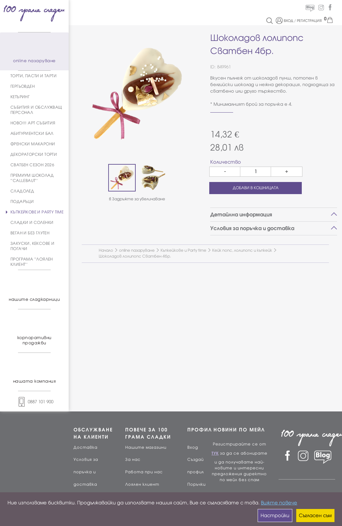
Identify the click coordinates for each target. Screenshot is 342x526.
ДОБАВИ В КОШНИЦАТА (256, 188)
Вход (192, 447)
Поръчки (196, 484)
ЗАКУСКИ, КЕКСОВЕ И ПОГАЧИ (32, 246)
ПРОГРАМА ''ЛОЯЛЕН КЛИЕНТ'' (31, 262)
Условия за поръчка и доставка (86, 472)
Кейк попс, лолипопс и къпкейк (242, 250)
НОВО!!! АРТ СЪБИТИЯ (33, 123)
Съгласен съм (315, 515)
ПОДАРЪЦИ (22, 201)
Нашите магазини (145, 447)
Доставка (85, 447)
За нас (133, 459)
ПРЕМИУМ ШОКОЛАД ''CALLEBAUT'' (32, 178)
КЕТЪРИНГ (19, 97)
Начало (106, 250)
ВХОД (288, 21)
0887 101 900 (34, 401)
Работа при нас (144, 472)
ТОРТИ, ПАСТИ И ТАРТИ (33, 76)
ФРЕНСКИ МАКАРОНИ (32, 144)
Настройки (275, 515)
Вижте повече (279, 502)
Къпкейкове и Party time (183, 250)
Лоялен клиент (142, 484)
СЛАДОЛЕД (22, 191)
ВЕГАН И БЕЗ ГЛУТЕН (29, 233)
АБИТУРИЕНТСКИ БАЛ (32, 133)
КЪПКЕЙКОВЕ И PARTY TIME (36, 212)
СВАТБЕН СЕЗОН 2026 (32, 165)
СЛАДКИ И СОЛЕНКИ (31, 222)
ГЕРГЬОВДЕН (22, 86)
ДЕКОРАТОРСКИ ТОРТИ (33, 154)
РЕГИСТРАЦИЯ (309, 21)
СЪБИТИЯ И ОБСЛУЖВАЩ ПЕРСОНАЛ (36, 110)
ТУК (215, 453)
